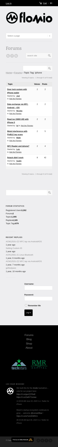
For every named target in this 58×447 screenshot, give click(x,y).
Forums (18, 72)
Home (9, 72)
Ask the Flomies (15, 99)
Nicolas (19, 111)
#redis (35, 388)
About (29, 347)
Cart (45, 3)
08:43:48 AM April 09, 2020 (27, 420)
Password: (29, 295)
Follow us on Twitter (8, 56)
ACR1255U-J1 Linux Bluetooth (19, 255)
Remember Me (34, 306)
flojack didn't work (15, 158)
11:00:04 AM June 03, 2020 (27, 401)
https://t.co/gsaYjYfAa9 (26, 394)
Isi (17, 126)
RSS (16, 56)
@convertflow (36, 413)
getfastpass (11, 268)
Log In (9, 3)
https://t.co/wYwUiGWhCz (27, 416)
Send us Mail (38, 440)
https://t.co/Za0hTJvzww (27, 397)
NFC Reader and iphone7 (18, 146)
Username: (29, 284)
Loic (18, 149)
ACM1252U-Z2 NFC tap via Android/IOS (24, 241)
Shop (29, 343)
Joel (18, 96)
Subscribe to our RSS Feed (50, 440)
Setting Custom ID (14, 248)
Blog (29, 339)
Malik (18, 138)
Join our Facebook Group (12, 56)
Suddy (19, 161)
